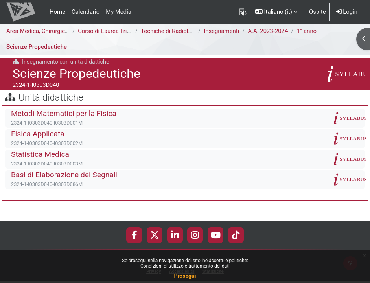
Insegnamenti (221, 31)
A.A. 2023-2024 (268, 31)
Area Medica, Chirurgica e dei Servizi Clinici (62, 31)
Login (346, 11)
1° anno (306, 31)
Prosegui (185, 276)
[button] (276, 12)
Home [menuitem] (57, 11)
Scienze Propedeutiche (36, 46)
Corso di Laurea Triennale (111, 31)
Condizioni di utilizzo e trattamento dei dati (185, 266)
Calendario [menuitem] (85, 11)
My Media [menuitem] (118, 11)
